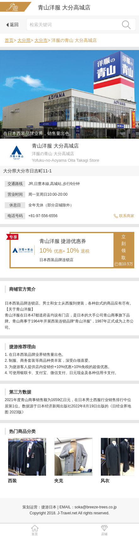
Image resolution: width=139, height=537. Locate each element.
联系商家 (123, 216)
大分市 (41, 40)
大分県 (24, 40)
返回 (12, 24)
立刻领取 (123, 250)
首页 (9, 40)
